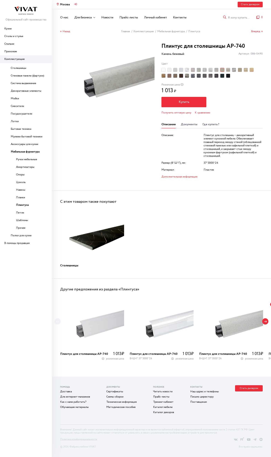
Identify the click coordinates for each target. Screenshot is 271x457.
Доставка (66, 392)
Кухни (8, 29)
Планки (20, 197)
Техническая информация (121, 402)
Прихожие (10, 51)
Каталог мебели (162, 407)
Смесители (17, 106)
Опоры (20, 175)
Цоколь (21, 182)
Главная (125, 31)
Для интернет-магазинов (75, 397)
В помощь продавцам (17, 243)
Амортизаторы (25, 167)
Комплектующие (14, 59)
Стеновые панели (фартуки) (27, 76)
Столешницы (18, 68)
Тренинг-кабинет (163, 402)
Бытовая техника (21, 129)
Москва (65, 4)
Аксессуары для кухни (24, 144)
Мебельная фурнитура (25, 152)
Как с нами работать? (73, 402)
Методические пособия (121, 407)
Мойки (15, 98)
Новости (107, 17)
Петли (20, 213)
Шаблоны (22, 220)
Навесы (20, 190)
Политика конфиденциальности (78, 439)
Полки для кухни (21, 235)
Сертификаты (114, 392)
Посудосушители (21, 114)
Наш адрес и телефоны (204, 392)
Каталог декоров (163, 412)
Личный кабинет (155, 17)
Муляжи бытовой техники (26, 137)
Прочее (20, 228)
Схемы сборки (114, 397)
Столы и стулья (13, 36)
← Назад (65, 31)
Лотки (15, 121)
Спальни (9, 44)
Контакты (179, 17)
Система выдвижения (23, 83)
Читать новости (162, 392)
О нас (64, 17)
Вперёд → (257, 31)
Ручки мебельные (26, 159)
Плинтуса (22, 205)
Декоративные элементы (26, 91)
